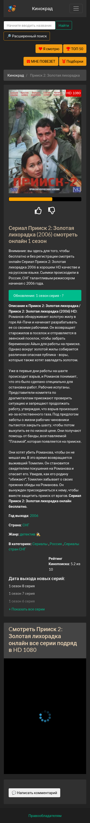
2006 (34, 515)
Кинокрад (42, 8)
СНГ (25, 525)
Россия (56, 544)
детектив (28, 534)
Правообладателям (45, 815)
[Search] (29, 25)
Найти (64, 25)
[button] (27, 609)
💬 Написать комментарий (34, 792)
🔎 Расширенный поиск (27, 36)
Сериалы (40, 544)
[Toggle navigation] (76, 8)
